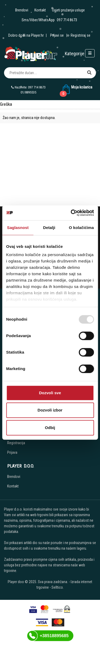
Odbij (50, 427)
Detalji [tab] (49, 227)
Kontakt (40, 10)
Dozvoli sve (50, 393)
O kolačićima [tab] (81, 227)
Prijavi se (57, 35)
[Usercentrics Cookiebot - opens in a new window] (71, 212)
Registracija (16, 443)
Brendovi (21, 10)
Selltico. (57, 587)
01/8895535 (28, 92)
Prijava (12, 452)
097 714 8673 (67, 20)
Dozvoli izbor (50, 410)
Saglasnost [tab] (18, 227)
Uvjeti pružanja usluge (68, 10)
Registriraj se (80, 35)
